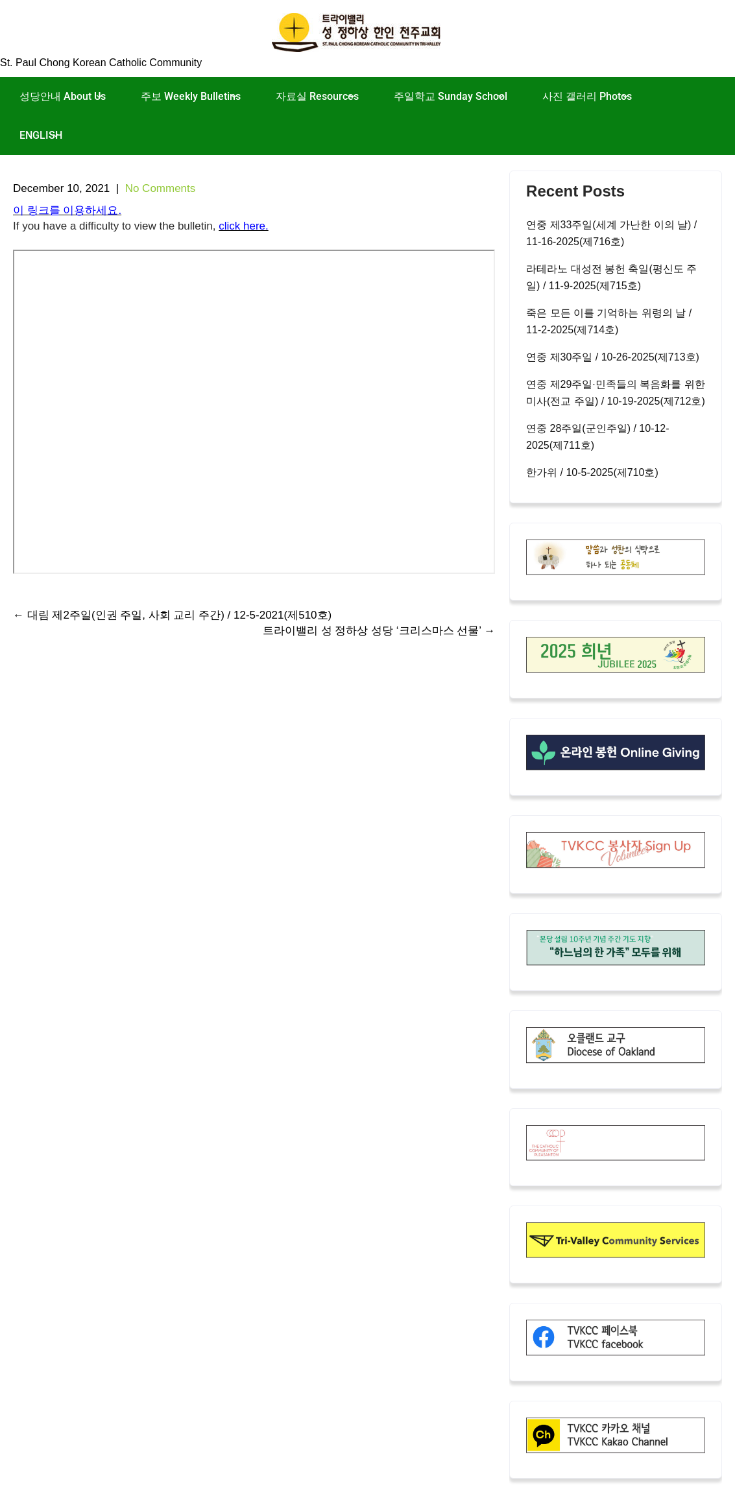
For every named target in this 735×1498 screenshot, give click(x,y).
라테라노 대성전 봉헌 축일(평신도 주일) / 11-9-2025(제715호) (611, 277)
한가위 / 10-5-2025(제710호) (592, 472)
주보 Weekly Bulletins (191, 96)
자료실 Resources (317, 96)
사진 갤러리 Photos (587, 96)
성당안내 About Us (62, 96)
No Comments (160, 188)
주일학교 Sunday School (450, 96)
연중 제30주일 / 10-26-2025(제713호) (612, 357)
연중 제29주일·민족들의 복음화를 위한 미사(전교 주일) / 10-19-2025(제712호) (615, 393)
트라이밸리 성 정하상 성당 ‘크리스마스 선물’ (379, 630)
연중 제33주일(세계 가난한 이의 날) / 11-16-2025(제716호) (611, 233)
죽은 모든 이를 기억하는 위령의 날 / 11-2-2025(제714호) (609, 321)
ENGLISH (40, 135)
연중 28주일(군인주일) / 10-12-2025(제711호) (597, 437)
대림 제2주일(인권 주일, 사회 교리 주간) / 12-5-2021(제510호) (172, 615)
